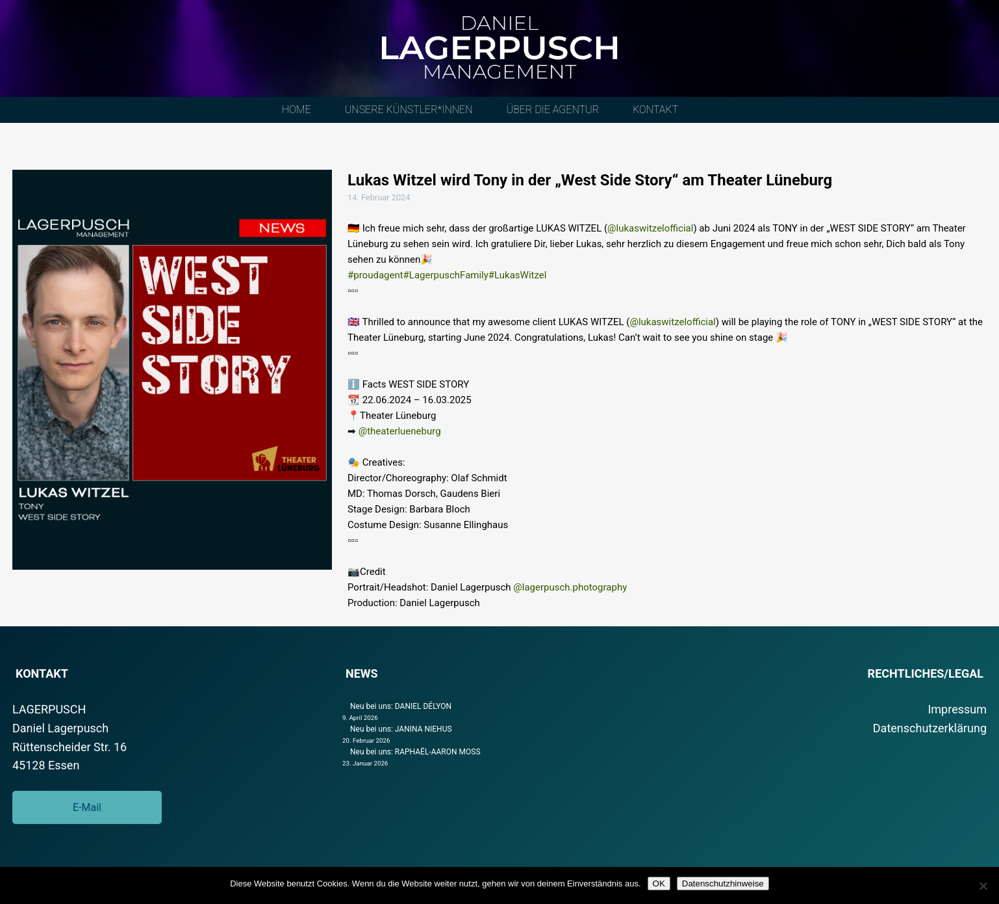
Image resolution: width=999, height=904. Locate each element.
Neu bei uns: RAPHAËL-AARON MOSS (415, 751)
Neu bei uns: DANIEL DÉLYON (400, 706)
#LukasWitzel (517, 275)
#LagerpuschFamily (445, 275)
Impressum (957, 709)
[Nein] (982, 885)
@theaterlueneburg (400, 431)
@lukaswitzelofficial (650, 228)
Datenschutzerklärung (930, 728)
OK (659, 883)
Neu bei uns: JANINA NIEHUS (401, 729)
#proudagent (375, 275)
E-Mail (87, 807)
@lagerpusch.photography (570, 587)
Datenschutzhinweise (723, 883)
